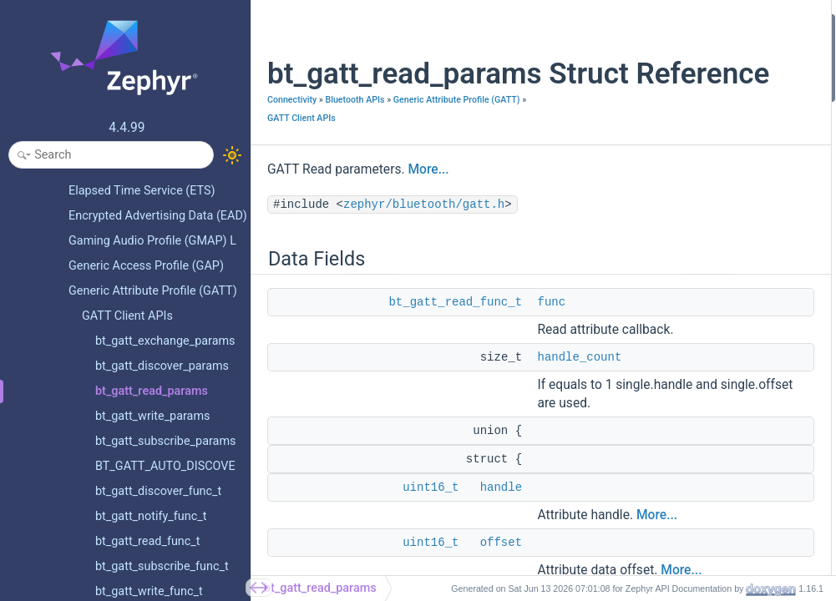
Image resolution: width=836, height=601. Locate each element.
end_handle (641, 393)
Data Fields (628, 24)
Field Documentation (651, 304)
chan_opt (636, 259)
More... (428, 222)
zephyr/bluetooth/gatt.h (423, 258)
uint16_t (633, 90)
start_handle (644, 572)
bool (624, 158)
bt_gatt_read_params (320, 588)
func (551, 355)
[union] (630, 326)
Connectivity (292, 134)
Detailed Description (650, 281)
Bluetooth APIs (354, 134)
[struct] (630, 348)
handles (632, 483)
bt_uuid (631, 225)
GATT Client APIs (301, 171)
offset (628, 528)
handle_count (579, 429)
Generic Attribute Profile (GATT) (330, 153)
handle (629, 438)
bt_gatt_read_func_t (455, 355)
